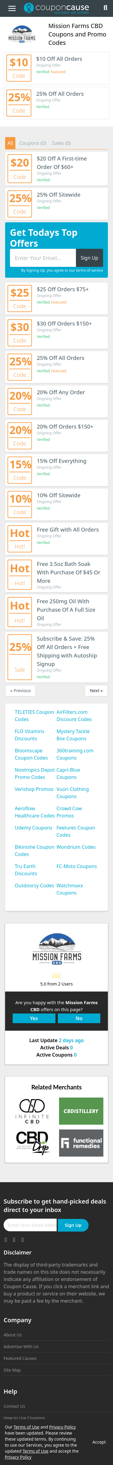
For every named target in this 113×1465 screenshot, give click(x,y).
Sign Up (73, 1225)
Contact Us (14, 1406)
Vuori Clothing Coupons (73, 793)
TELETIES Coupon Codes (34, 716)
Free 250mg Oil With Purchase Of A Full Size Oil (66, 610)
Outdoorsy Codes (34, 885)
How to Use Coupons (24, 1418)
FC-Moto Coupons (77, 866)
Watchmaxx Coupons (70, 889)
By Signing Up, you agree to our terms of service (62, 270)
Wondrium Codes (76, 847)
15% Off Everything (61, 460)
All (10, 143)
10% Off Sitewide (58, 495)
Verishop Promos (34, 789)
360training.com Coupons (75, 754)
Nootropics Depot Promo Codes (35, 773)
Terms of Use (26, 1427)
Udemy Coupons (33, 827)
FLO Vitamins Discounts (29, 735)
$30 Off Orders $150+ (64, 323)
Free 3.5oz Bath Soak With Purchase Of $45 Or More (68, 572)
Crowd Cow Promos (69, 812)
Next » (96, 690)
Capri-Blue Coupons (68, 773)
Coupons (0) (32, 143)
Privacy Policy (62, 1427)
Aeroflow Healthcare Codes (35, 812)
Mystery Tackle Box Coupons (73, 735)
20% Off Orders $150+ (65, 426)
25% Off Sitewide (58, 194)
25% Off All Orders (60, 93)
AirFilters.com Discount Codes (74, 716)
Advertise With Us (21, 1346)
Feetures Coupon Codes (76, 831)
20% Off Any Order (61, 392)
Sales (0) (61, 143)
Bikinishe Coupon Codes (34, 850)
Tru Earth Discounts (26, 870)
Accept (99, 1442)
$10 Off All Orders (59, 58)
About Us (13, 1335)
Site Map (12, 1370)
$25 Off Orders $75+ (63, 289)
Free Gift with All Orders (68, 529)
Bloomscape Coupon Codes (31, 754)
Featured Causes (20, 1358)
